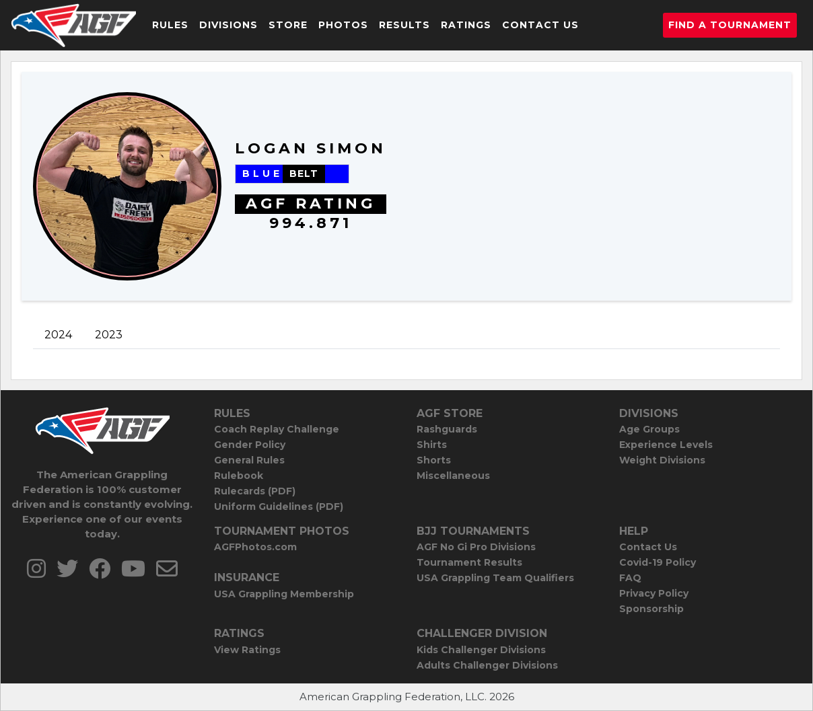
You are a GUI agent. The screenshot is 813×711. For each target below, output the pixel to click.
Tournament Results (469, 562)
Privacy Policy (653, 593)
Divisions (228, 25)
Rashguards (447, 429)
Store (288, 25)
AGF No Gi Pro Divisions (476, 547)
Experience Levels (666, 445)
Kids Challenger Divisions (481, 650)
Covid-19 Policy (657, 562)
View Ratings (247, 650)
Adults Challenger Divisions (487, 665)
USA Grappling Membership (284, 594)
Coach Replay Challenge (276, 429)
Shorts (434, 460)
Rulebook (238, 476)
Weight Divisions (662, 460)
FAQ (630, 578)
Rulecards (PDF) (254, 491)
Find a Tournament (729, 25)
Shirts (432, 445)
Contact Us (540, 25)
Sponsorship (651, 609)
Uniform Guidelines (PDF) (278, 506)
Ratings (466, 25)
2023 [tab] (108, 334)
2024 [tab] (58, 334)
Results (404, 25)
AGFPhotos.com (255, 547)
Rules (170, 25)
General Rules (249, 460)
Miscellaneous (453, 476)
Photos (343, 25)
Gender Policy (249, 445)
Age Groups (649, 429)
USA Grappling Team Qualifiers (495, 578)
